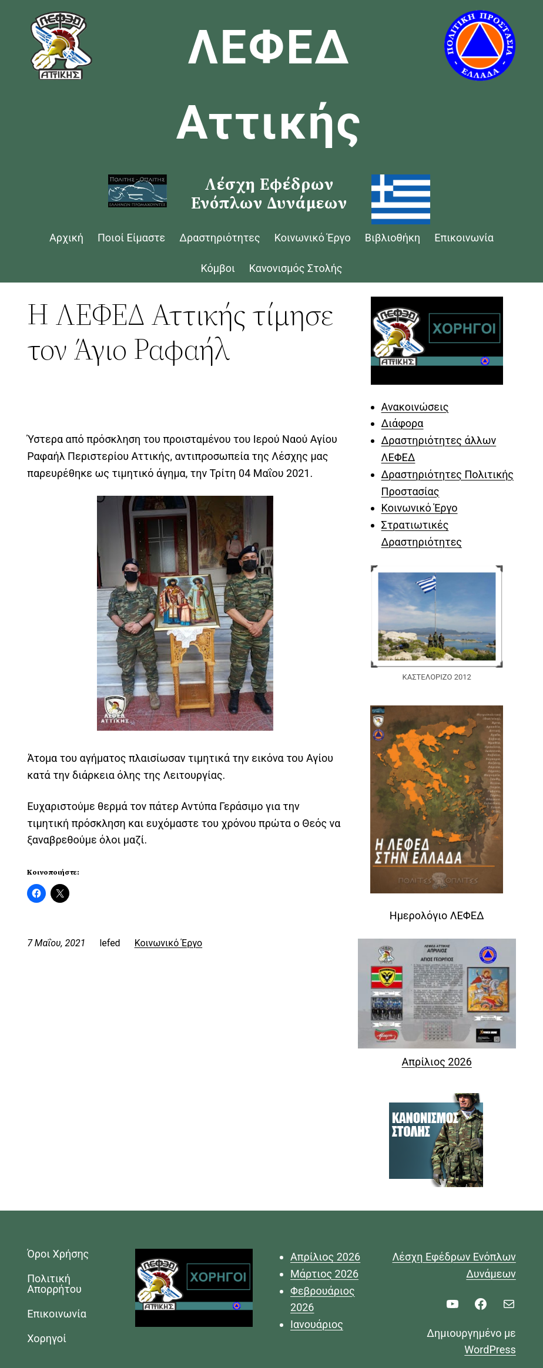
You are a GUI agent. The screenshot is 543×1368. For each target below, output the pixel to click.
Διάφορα (402, 423)
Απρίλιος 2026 (437, 1062)
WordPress (489, 1349)
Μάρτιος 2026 (324, 1274)
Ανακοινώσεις (415, 407)
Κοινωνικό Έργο (169, 943)
